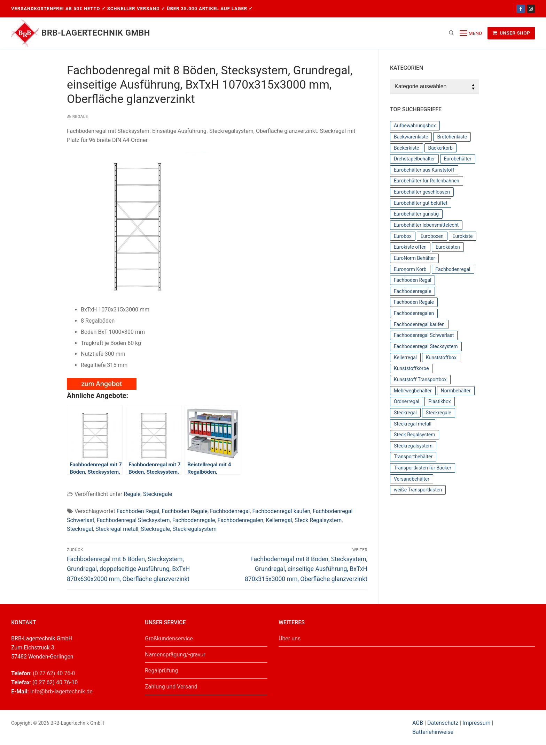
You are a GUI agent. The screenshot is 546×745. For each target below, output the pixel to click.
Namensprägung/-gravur (175, 654)
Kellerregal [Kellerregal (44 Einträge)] (405, 357)
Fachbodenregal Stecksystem (133, 520)
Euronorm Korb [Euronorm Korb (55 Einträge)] (410, 269)
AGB (418, 723)
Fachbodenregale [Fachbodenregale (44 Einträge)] (412, 291)
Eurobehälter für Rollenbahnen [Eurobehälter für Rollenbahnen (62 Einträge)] (426, 180)
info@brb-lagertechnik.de (61, 691)
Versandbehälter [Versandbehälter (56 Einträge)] (411, 479)
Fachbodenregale (193, 520)
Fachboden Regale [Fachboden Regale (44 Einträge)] (414, 302)
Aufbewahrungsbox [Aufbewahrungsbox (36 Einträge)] (415, 125)
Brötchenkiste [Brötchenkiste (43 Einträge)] (452, 137)
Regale (77, 116)
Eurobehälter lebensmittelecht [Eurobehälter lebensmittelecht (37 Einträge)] (426, 225)
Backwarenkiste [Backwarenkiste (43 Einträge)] (411, 137)
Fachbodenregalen (241, 520)
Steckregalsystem (194, 529)
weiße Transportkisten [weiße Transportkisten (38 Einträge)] (418, 489)
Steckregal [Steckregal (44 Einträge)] (405, 412)
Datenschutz (442, 723)
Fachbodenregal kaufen (281, 511)
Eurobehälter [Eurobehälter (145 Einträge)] (457, 158)
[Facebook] (520, 9)
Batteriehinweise (432, 732)
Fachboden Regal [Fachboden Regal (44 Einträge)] (412, 280)
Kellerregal (279, 520)
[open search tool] (451, 33)
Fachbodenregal (230, 511)
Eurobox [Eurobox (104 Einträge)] (403, 236)
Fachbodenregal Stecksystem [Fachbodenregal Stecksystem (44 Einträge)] (426, 346)
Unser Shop (511, 33)
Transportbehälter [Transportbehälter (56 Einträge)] (413, 456)
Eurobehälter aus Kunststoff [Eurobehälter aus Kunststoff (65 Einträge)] (424, 170)
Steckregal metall (116, 529)
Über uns (290, 638)
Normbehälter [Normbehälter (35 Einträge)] (456, 390)
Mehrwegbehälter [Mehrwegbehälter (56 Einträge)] (413, 390)
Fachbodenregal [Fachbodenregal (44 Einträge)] (453, 269)
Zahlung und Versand (171, 686)
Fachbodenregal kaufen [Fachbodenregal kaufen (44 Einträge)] (419, 324)
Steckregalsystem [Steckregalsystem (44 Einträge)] (413, 446)
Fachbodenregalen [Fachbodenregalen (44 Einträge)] (414, 313)
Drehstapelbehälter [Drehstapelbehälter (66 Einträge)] (414, 158)
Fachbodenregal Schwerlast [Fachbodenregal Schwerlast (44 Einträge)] (424, 335)
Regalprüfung (161, 670)
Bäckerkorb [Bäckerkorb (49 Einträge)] (440, 148)
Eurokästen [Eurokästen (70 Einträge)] (448, 247)
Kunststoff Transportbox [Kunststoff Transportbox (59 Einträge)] (420, 379)
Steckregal (80, 529)
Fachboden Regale (185, 511)
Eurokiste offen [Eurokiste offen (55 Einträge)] (410, 247)
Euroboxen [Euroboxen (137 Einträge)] (432, 236)
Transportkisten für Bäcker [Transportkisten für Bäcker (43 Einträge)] (422, 468)
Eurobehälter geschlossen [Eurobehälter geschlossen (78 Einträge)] (422, 192)
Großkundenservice (169, 638)
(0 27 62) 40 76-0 (54, 673)
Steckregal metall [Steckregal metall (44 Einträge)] (412, 424)
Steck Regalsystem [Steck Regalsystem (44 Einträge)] (414, 434)
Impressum (476, 723)
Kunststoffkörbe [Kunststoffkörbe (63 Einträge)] (411, 368)
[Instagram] (531, 9)
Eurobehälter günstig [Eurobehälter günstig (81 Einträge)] (416, 214)
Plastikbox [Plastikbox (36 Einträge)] (439, 401)
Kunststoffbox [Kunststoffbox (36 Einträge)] (441, 357)
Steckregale (157, 494)
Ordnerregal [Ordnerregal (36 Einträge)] (406, 401)
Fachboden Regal (138, 511)
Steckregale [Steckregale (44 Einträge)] (438, 412)
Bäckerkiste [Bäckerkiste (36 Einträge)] (406, 148)
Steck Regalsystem (318, 520)
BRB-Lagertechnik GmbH (95, 33)
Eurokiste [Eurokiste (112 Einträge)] (463, 236)
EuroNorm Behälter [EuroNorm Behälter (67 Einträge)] (414, 258)
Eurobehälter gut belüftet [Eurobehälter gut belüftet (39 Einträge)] (420, 203)
